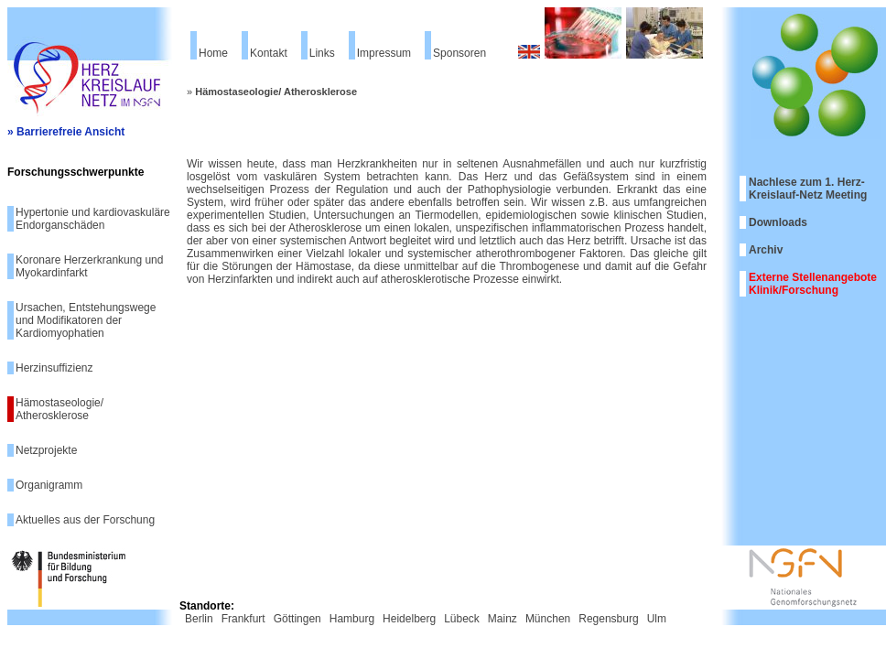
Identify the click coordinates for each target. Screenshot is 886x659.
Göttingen (297, 618)
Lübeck (462, 618)
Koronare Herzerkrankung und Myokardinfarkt (89, 266)
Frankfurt (243, 618)
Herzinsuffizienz (54, 368)
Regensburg (608, 618)
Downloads (778, 222)
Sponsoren (459, 53)
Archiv (766, 249)
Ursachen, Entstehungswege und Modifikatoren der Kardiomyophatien (86, 320)
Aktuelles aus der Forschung (85, 519)
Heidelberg (409, 618)
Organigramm (49, 485)
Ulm (656, 618)
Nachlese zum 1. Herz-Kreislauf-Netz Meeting (808, 188)
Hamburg (352, 618)
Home (213, 53)
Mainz (502, 618)
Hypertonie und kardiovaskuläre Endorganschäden (93, 219)
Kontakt (268, 53)
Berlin (199, 618)
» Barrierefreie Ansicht (65, 131)
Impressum (384, 53)
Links (322, 53)
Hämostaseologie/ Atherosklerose (59, 409)
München (547, 618)
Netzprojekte (46, 450)
